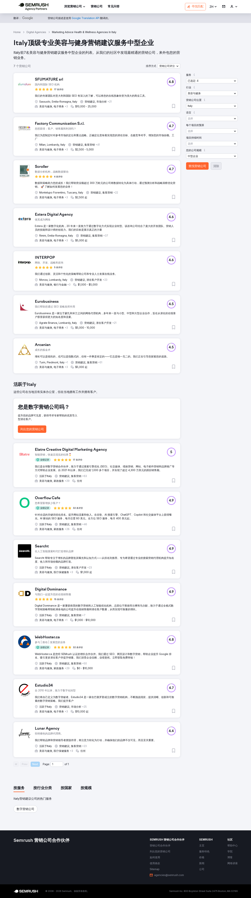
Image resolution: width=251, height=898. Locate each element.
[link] (97, 6)
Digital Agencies (36, 32)
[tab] (19, 788)
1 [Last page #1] (68, 764)
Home (17, 32)
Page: (46, 764)
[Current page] (57, 764)
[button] (213, 7)
